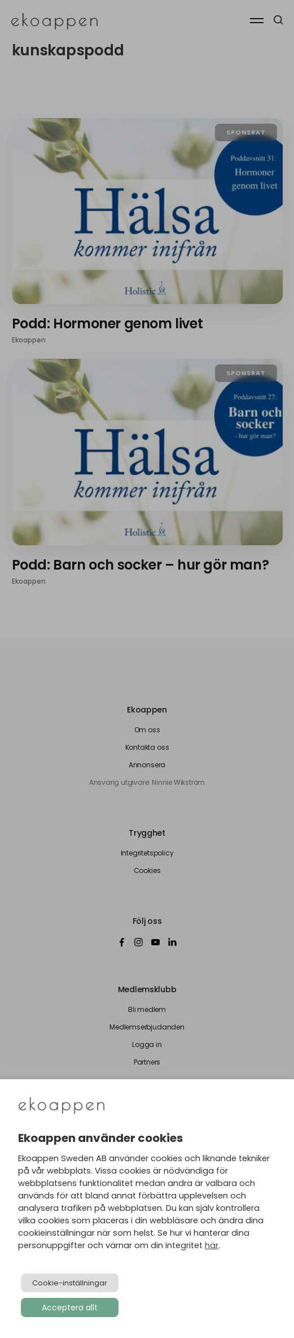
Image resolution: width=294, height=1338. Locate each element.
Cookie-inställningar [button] (69, 1283)
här (211, 1245)
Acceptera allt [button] (70, 1307)
